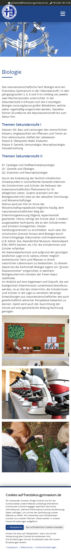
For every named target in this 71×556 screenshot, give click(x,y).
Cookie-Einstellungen (46, 547)
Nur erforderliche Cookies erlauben (44, 527)
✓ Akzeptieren (14, 527)
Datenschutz (27, 547)
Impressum (12, 547)
